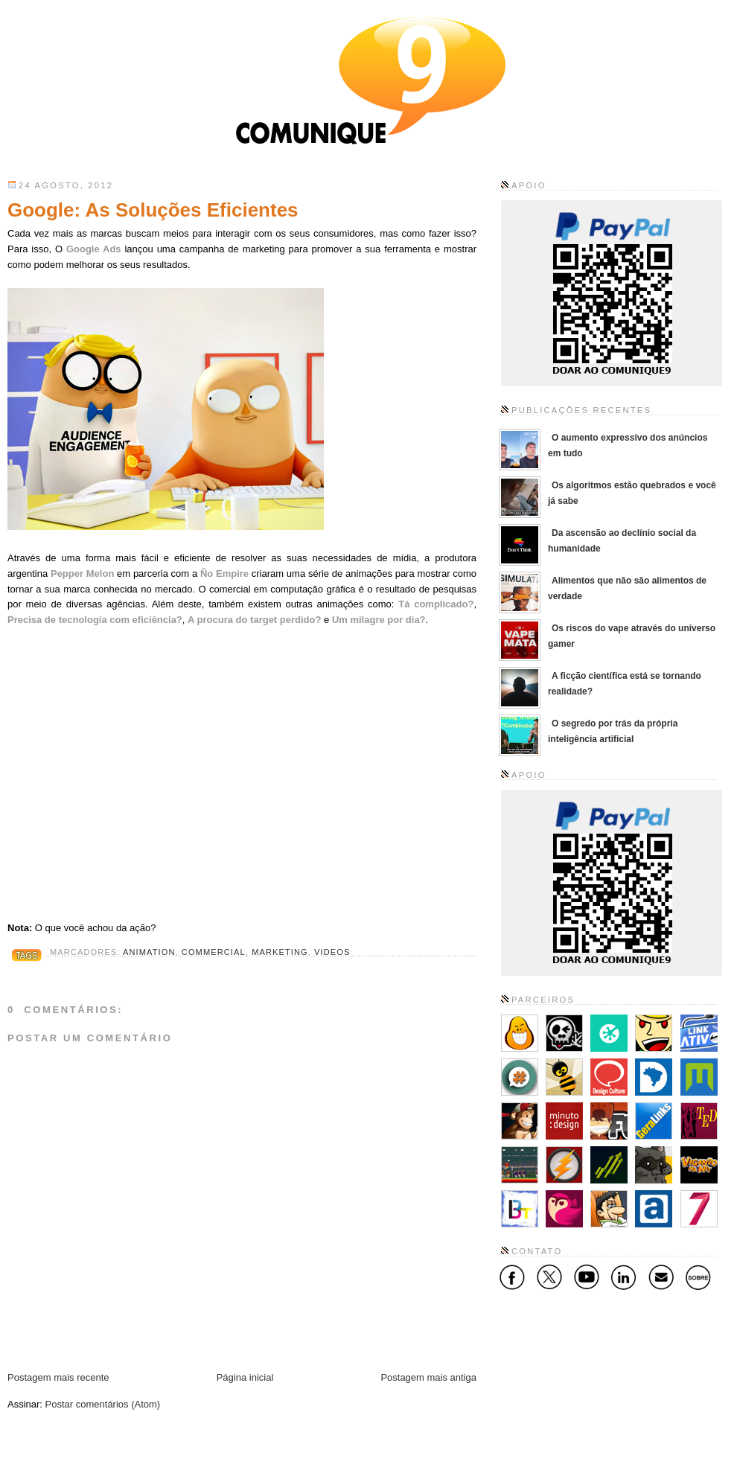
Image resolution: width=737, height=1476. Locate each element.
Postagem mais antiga (428, 1377)
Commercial (214, 952)
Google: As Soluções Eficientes (153, 210)
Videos (332, 952)
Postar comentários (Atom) (103, 1404)
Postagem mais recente (58, 1377)
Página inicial (245, 1377)
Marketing (280, 952)
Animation (149, 952)
